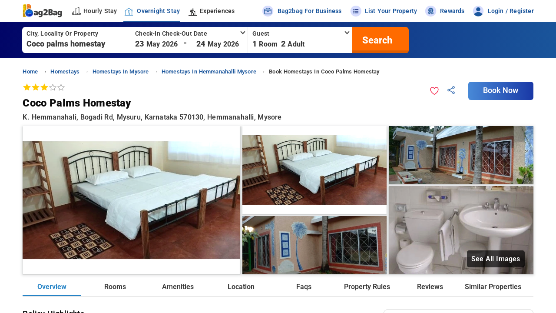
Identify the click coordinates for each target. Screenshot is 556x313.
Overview (51, 287)
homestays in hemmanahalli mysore (209, 71)
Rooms (115, 287)
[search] (376, 40)
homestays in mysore (121, 71)
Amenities (178, 287)
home (30, 71)
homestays (64, 71)
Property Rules (367, 287)
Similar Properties (493, 287)
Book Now (501, 90)
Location (241, 287)
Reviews (430, 287)
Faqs (303, 287)
